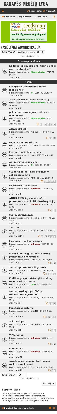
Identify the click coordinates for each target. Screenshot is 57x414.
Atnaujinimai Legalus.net (24, 162)
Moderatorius (38, 72)
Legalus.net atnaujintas (23, 142)
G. (32, 93)
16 (45, 124)
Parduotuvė (16, 348)
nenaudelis (36, 132)
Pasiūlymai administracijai (21, 47)
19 (54, 124)
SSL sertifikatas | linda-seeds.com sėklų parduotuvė (29, 173)
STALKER (34, 311)
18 (51, 124)
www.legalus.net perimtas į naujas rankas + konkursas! (29, 363)
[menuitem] (49, 11)
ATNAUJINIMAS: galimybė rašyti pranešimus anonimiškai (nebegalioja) (32, 200)
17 (48, 124)
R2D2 (33, 259)
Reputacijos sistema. (21, 308)
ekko (33, 155)
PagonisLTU (36, 230)
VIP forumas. (16, 335)
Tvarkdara (15, 227)
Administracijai (18, 128)
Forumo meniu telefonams (25, 152)
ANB (33, 178)
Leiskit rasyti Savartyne (23, 185)
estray (34, 270)
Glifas (33, 367)
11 (54, 237)
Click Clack (36, 218)
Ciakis (34, 145)
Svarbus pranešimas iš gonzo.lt (27, 267)
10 (51, 237)
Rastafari (35, 324)
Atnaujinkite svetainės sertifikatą (29, 99)
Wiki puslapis (17, 321)
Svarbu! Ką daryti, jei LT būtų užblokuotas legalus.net (25, 293)
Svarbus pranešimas (21, 214)
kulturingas (36, 297)
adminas (35, 188)
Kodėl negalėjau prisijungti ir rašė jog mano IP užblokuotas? (30, 280)
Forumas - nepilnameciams (25, 241)
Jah (33, 284)
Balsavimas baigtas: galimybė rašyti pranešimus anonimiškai (30, 255)
